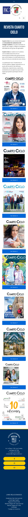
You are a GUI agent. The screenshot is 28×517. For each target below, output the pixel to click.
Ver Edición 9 (14, 387)
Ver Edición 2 (14, 144)
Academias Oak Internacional (14, 498)
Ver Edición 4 (14, 216)
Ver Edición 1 (14, 108)
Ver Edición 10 (14, 423)
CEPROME (14, 507)
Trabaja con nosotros (14, 509)
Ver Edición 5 (14, 251)
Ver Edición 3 (14, 180)
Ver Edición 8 (14, 359)
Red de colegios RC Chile (14, 505)
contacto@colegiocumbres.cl (14, 454)
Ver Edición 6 (14, 287)
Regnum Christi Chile (14, 502)
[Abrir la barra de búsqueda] (20, 18)
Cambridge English (14, 500)
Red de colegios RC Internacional (14, 503)
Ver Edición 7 (14, 323)
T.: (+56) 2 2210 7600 (14, 452)
